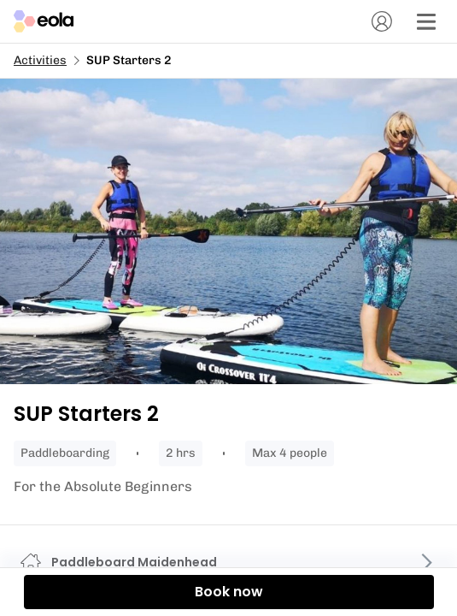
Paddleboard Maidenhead (134, 562)
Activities (40, 60)
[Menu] (426, 21)
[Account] (382, 21)
